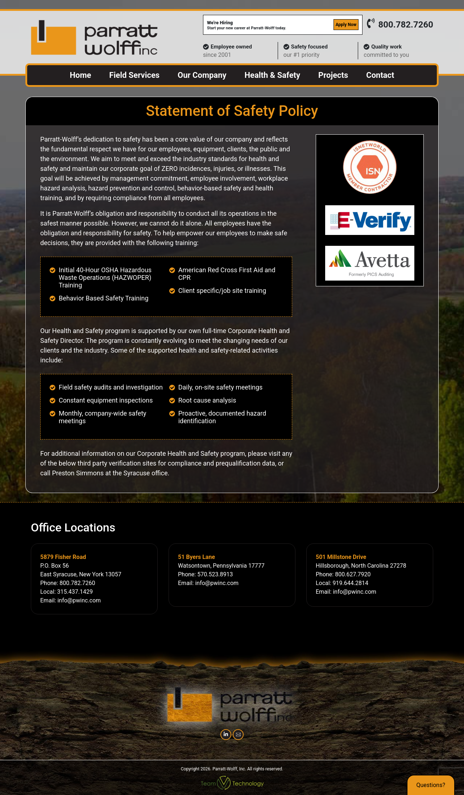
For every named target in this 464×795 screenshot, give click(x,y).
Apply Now (346, 24)
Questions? (431, 785)
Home (80, 75)
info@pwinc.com (79, 600)
